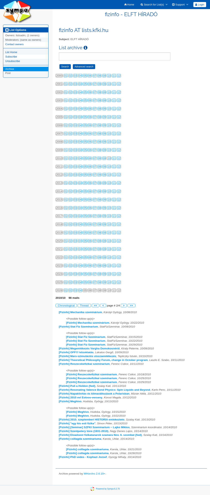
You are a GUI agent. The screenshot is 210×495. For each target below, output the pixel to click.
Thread (84, 305)
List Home (11, 52)
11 (114, 75)
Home (129, 4)
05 (84, 75)
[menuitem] (129, 4)
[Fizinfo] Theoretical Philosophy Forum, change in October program (103, 360)
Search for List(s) (152, 4)
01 (65, 75)
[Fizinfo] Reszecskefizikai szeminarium (84, 363)
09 (104, 75)
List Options (15, 30)
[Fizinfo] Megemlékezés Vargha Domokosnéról (89, 348)
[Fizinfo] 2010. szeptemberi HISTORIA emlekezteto (91, 419)
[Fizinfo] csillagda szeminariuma (80, 438)
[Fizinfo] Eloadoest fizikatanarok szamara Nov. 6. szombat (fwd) (100, 434)
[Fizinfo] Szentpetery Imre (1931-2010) (83, 431)
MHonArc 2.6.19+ (94, 473)
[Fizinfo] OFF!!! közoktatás (76, 352)
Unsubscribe (12, 61)
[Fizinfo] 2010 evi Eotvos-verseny (80, 397)
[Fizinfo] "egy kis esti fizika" (77, 423)
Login (199, 4)
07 (94, 75)
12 (119, 75)
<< (95, 305)
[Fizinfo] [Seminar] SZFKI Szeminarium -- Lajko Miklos (94, 427)
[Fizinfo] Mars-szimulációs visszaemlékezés (87, 356)
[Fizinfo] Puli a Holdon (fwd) (77, 385)
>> (131, 305)
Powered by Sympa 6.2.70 (108, 489)
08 (99, 75)
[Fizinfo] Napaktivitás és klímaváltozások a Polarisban (94, 393)
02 (70, 75)
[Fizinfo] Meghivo (70, 401)
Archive (9, 68)
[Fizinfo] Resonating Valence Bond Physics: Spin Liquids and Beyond (104, 389)
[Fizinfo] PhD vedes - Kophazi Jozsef (83, 457)
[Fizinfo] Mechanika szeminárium (80, 312)
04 (80, 75)
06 (89, 75)
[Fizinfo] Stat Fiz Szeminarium (78, 326)
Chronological (66, 305)
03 (75, 75)
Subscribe (11, 56)
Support (178, 4)
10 (109, 75)
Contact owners (14, 44)
